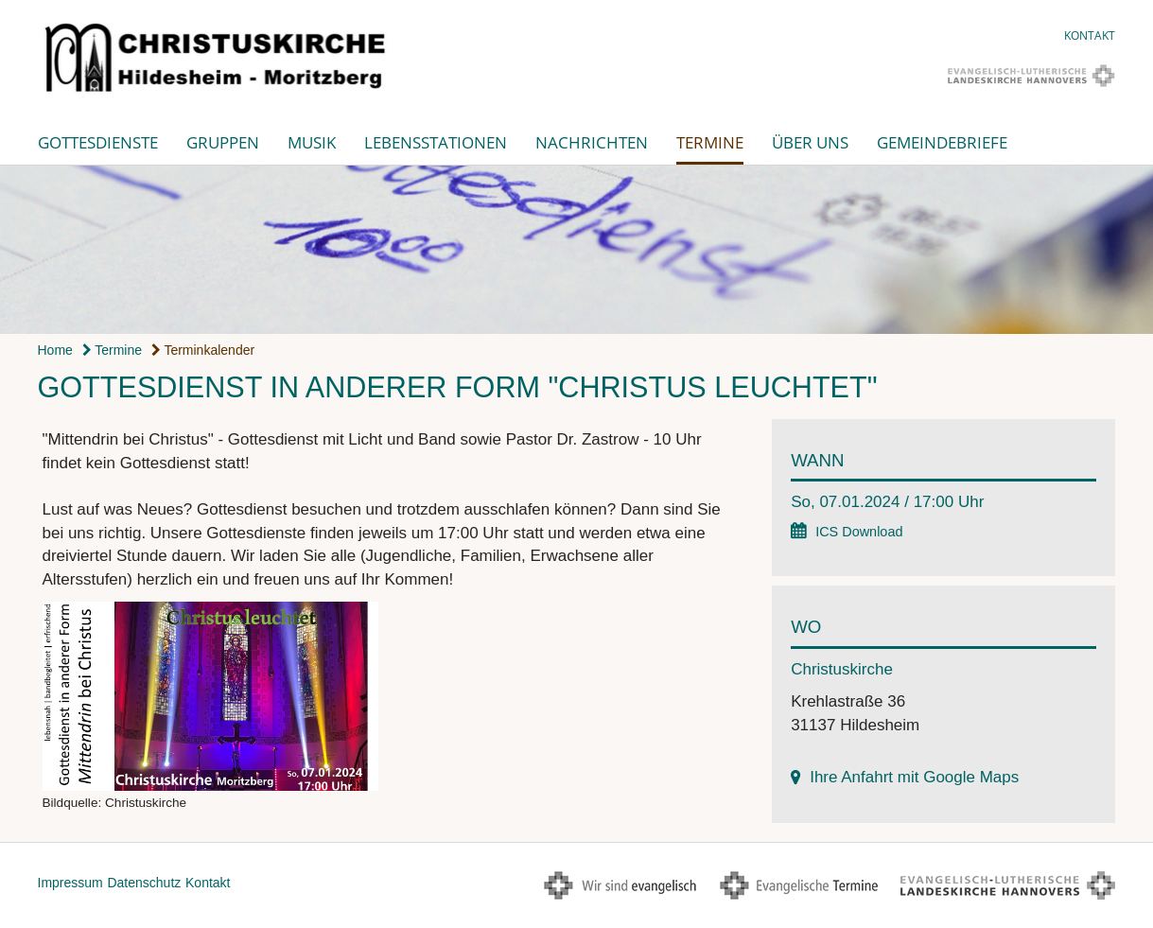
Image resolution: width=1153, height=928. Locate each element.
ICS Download (858, 531)
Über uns (810, 142)
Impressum (70, 882)
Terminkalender (202, 350)
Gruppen (222, 142)
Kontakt (1089, 35)
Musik (312, 142)
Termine (709, 142)
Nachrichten (591, 142)
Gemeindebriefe (942, 142)
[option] (576, 250)
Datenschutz (144, 882)
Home (55, 350)
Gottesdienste (98, 142)
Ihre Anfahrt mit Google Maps (914, 777)
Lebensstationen (435, 142)
